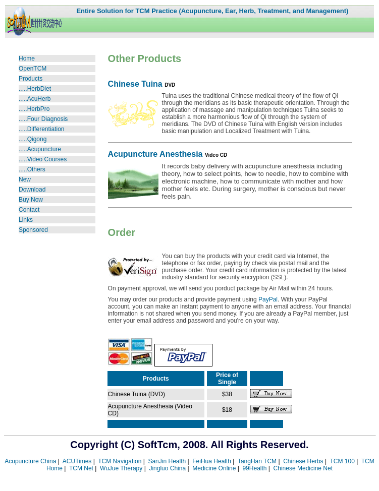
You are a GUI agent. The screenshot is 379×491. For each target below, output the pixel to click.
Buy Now (31, 199)
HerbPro (38, 108)
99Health (254, 468)
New (25, 179)
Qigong (37, 139)
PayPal (268, 299)
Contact (29, 209)
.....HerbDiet (35, 88)
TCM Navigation (119, 461)
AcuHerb (39, 98)
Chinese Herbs (303, 461)
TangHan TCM (257, 461)
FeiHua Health (211, 461)
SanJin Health (167, 461)
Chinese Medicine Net (303, 468)
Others (36, 169)
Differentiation (46, 129)
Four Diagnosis (47, 118)
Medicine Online (214, 468)
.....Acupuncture (40, 149)
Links (26, 219)
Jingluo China (167, 468)
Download (32, 189)
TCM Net (81, 468)
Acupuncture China (30, 461)
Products (30, 78)
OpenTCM (32, 68)
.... (23, 139)
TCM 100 (342, 461)
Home (27, 58)
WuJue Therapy (121, 468)
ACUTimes (77, 461)
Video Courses (43, 159)
